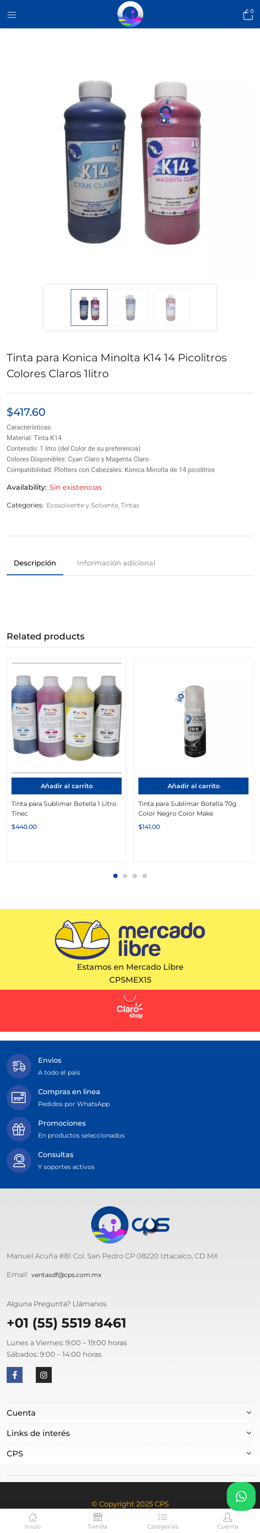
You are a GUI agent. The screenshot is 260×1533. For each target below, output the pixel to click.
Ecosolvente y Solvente (82, 505)
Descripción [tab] (35, 563)
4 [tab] (144, 876)
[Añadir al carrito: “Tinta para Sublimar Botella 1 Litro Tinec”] (66, 786)
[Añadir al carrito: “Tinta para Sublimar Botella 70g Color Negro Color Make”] (193, 786)
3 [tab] (135, 876)
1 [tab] (115, 876)
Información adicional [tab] (116, 563)
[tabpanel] (66, 760)
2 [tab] (125, 876)
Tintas (130, 505)
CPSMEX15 (130, 980)
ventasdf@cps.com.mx (66, 1275)
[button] (246, 14)
